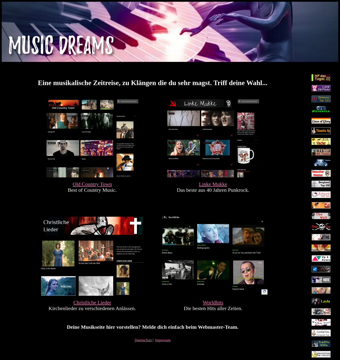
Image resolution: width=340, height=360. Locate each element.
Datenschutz (143, 340)
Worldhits (213, 302)
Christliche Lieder (92, 302)
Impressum (163, 340)
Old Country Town (92, 184)
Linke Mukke (213, 184)
